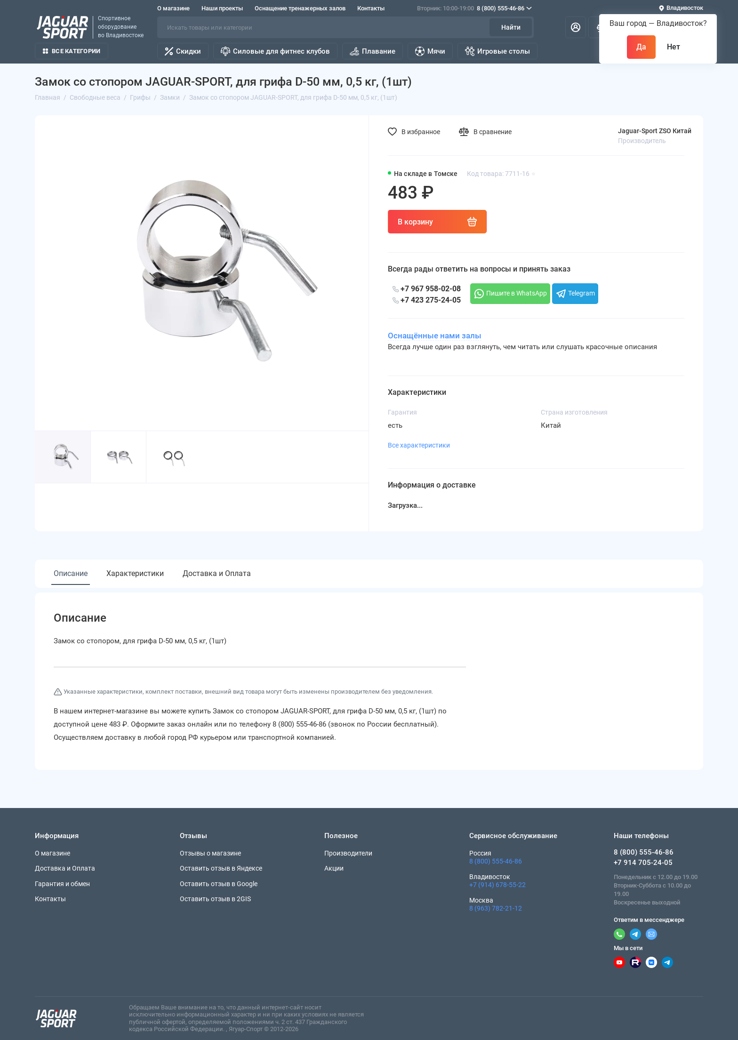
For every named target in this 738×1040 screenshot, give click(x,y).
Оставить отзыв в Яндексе (221, 868)
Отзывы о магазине (210, 853)
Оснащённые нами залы (434, 335)
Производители (348, 853)
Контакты (371, 8)
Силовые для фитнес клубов (275, 51)
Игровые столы (497, 51)
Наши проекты (222, 8)
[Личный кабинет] (575, 27)
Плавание (372, 51)
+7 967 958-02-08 (427, 288)
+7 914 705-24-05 (643, 862)
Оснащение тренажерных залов (300, 8)
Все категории (71, 51)
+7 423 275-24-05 (427, 300)
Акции (334, 868)
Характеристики (135, 573)
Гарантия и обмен (62, 884)
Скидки (183, 51)
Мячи (430, 51)
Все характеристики (419, 445)
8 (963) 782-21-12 (495, 908)
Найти (511, 27)
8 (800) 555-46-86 (474, 8)
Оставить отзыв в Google (218, 884)
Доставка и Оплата (217, 573)
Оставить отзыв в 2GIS (215, 899)
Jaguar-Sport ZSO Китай (654, 131)
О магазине (173, 8)
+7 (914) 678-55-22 (497, 884)
